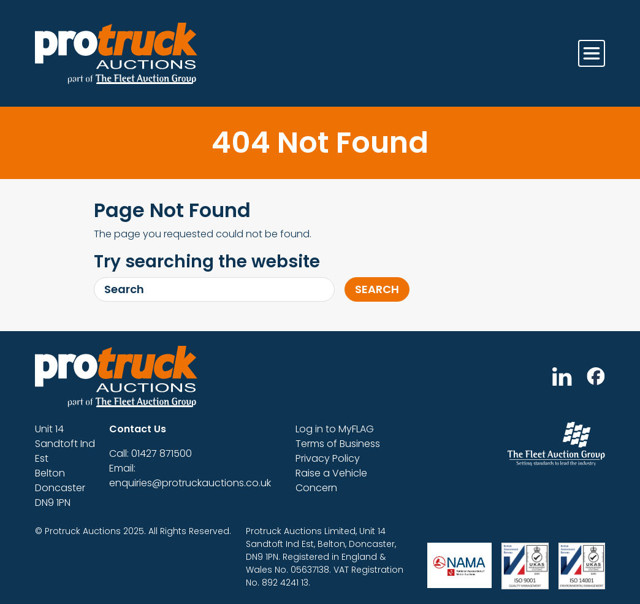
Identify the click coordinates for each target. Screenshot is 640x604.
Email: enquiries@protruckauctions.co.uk (190, 475)
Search (377, 289)
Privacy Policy (327, 458)
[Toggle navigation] (591, 53)
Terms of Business (337, 444)
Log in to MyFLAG (334, 429)
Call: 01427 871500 (150, 453)
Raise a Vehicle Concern (331, 480)
